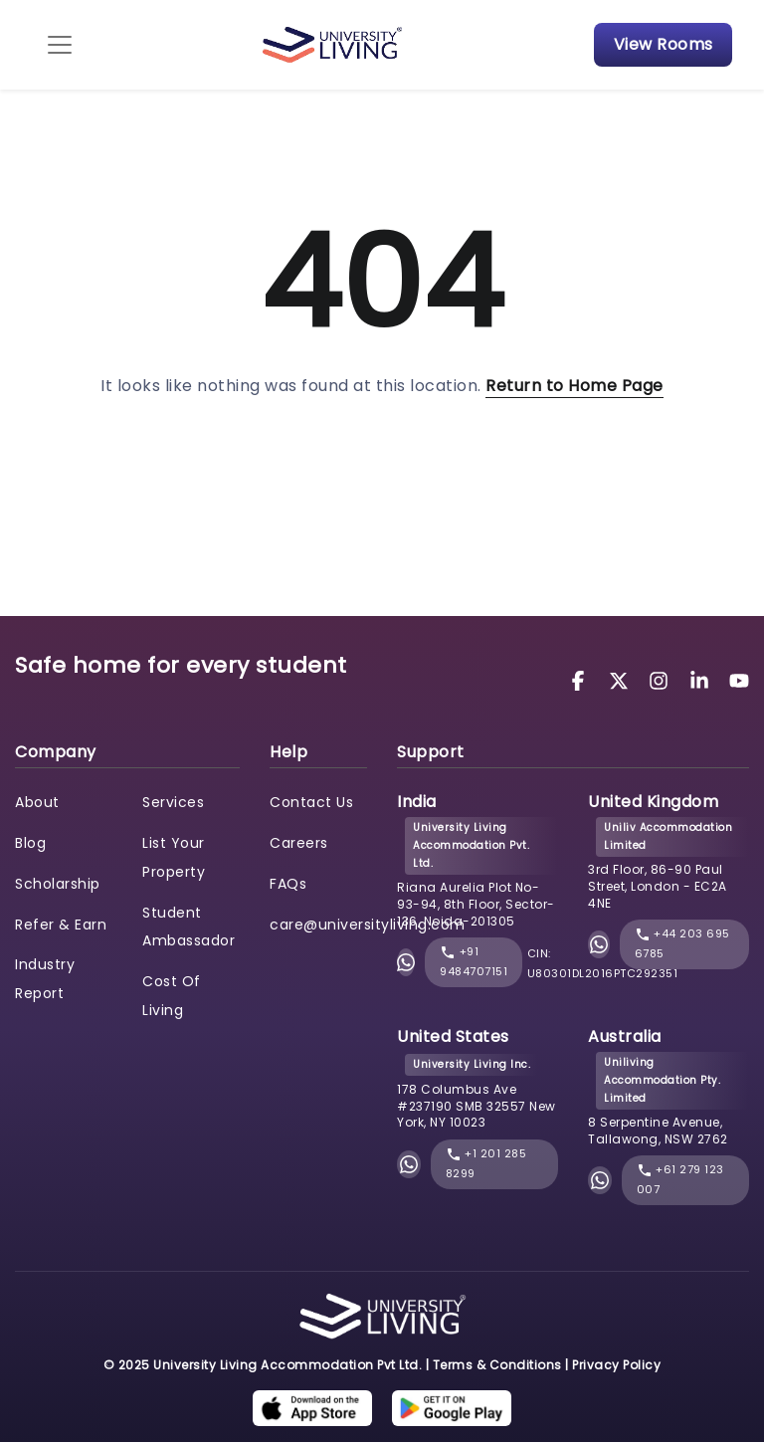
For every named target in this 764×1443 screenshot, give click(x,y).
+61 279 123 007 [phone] (680, 1180)
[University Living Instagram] (661, 680)
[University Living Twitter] (622, 680)
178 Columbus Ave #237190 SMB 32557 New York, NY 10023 (476, 1106)
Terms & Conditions (497, 1364)
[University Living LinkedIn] (702, 680)
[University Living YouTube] (739, 680)
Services (173, 802)
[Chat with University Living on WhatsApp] (406, 962)
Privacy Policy (616, 1364)
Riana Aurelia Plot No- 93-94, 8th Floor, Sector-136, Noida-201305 (476, 904)
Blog (30, 843)
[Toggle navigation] (60, 45)
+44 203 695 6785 (682, 944)
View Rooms (662, 44)
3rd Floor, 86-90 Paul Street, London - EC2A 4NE (657, 886)
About (37, 802)
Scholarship (57, 884)
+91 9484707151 (473, 962)
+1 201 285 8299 (486, 1164)
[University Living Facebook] (581, 680)
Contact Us (311, 802)
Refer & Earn (60, 924)
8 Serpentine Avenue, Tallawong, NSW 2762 (658, 1130)
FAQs (288, 884)
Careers (299, 843)
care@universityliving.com (368, 924)
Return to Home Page (574, 385)
